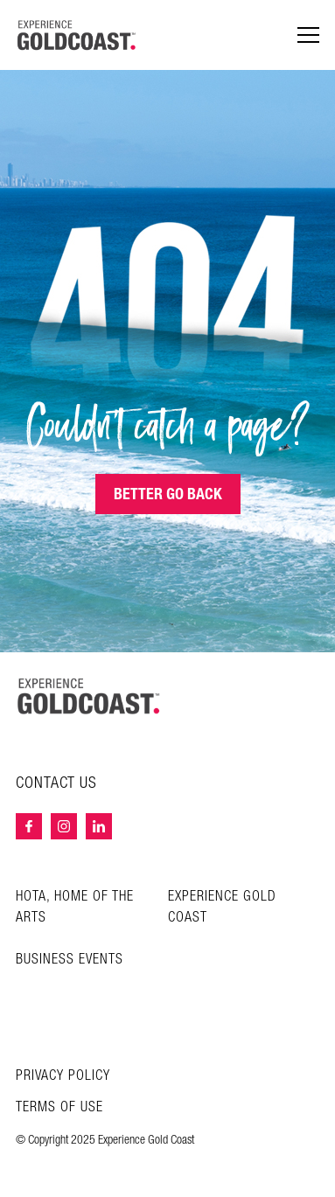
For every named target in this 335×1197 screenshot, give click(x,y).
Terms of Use (59, 1107)
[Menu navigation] (308, 35)
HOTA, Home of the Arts (75, 907)
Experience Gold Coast (222, 907)
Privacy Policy (63, 1076)
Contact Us (56, 783)
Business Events (69, 959)
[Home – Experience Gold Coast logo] (89, 696)
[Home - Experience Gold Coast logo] (77, 35)
